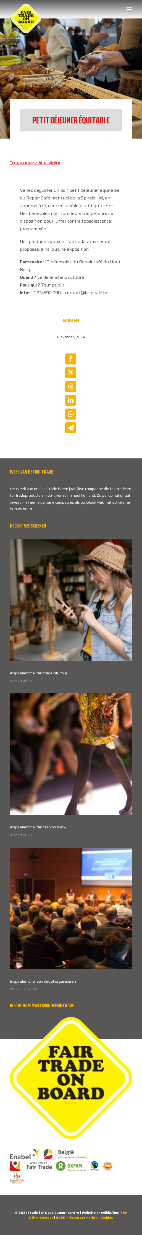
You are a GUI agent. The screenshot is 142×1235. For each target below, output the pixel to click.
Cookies (106, 1217)
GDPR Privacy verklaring (77, 1217)
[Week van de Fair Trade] (26, 9)
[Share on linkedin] (70, 400)
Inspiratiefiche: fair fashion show (38, 827)
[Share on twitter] (70, 372)
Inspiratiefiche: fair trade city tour (38, 673)
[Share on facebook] (70, 358)
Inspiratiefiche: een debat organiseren (43, 981)
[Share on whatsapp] (70, 414)
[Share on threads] (70, 386)
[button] (129, 9)
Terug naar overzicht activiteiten (35, 163)
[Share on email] (70, 427)
